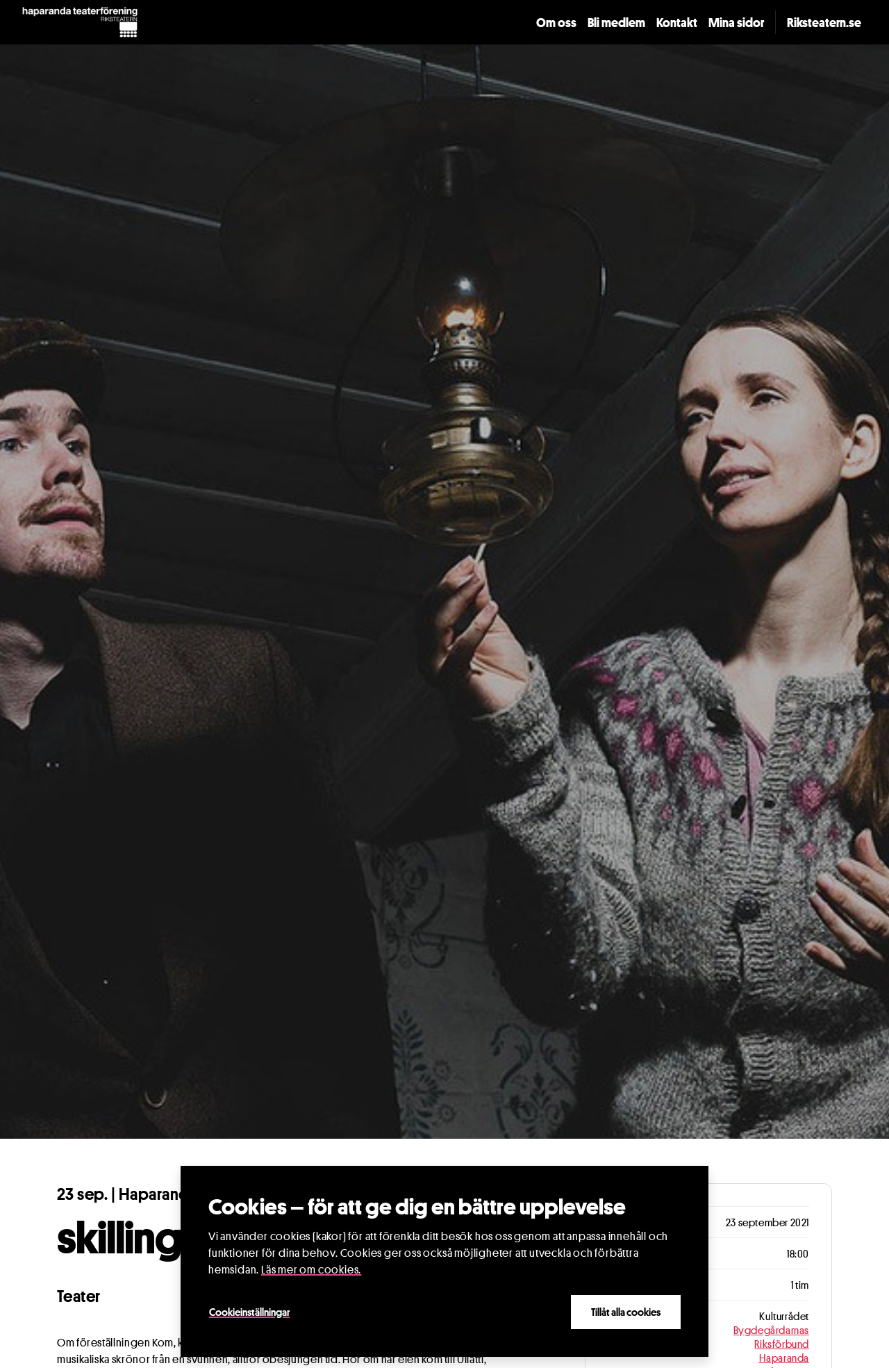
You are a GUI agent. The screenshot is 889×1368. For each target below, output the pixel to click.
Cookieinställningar (249, 1312)
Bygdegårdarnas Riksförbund (771, 1337)
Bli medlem (616, 22)
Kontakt (676, 22)
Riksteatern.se (824, 22)
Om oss (556, 22)
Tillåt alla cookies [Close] (625, 1312)
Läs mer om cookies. (311, 1269)
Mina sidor (736, 22)
